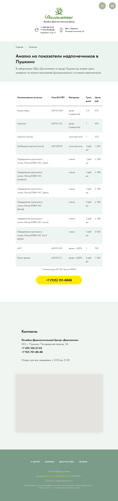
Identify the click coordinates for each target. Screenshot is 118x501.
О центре (35, 462)
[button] (102, 5)
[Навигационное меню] (112, 6)
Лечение (83, 462)
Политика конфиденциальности (59, 481)
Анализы (33, 47)
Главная (19, 47)
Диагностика (66, 462)
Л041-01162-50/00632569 (56, 476)
